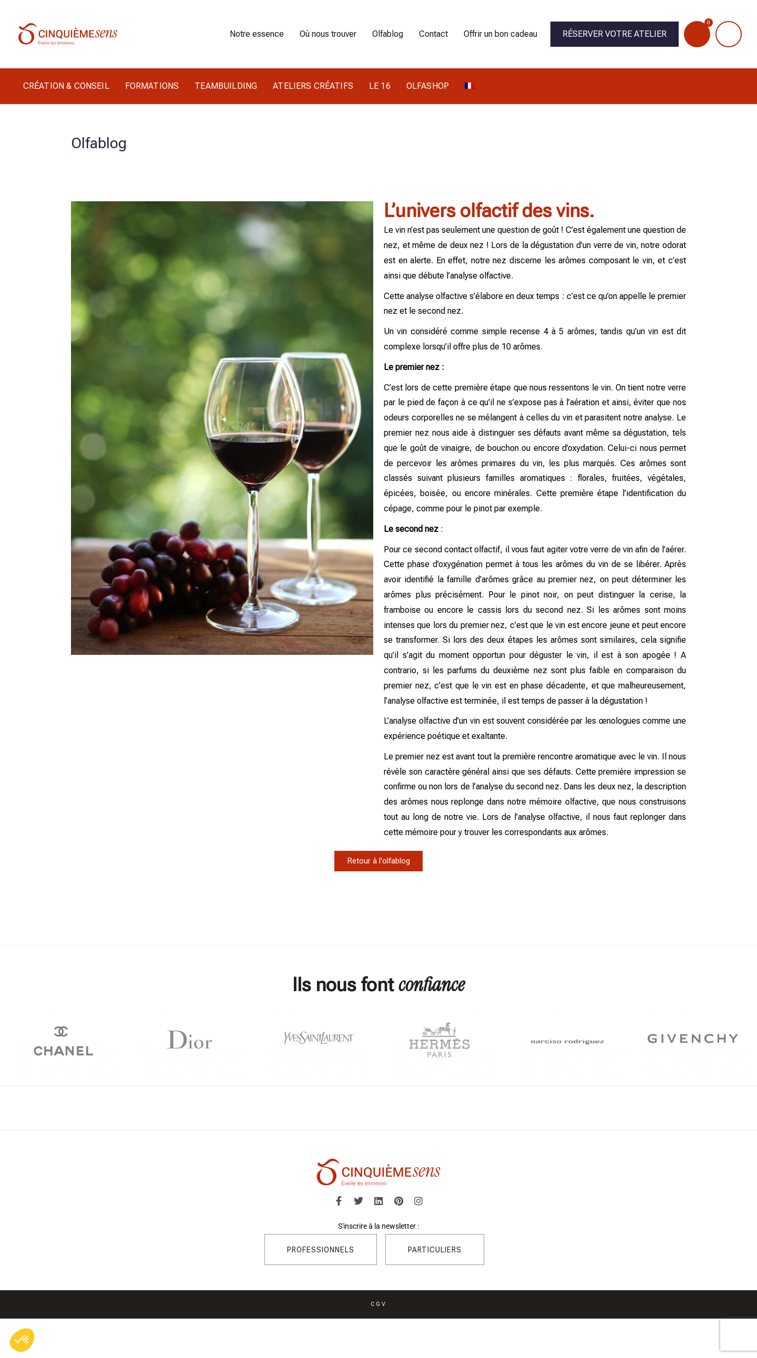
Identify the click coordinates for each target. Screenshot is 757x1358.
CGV (379, 1304)
